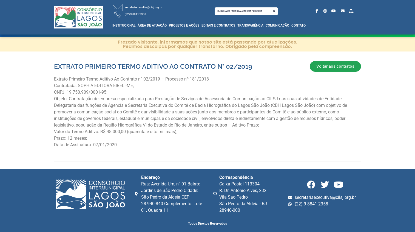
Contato (298, 25)
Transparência (250, 25)
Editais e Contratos (218, 25)
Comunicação (277, 25)
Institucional (123, 25)
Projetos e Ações (184, 25)
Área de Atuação (152, 25)
